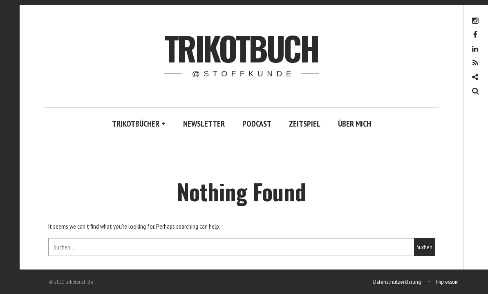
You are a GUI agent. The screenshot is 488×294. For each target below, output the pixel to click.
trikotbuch (241, 48)
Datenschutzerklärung (397, 281)
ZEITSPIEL (304, 123)
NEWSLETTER (204, 123)
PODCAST (256, 123)
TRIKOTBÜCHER (139, 123)
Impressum (447, 281)
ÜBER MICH (354, 123)
